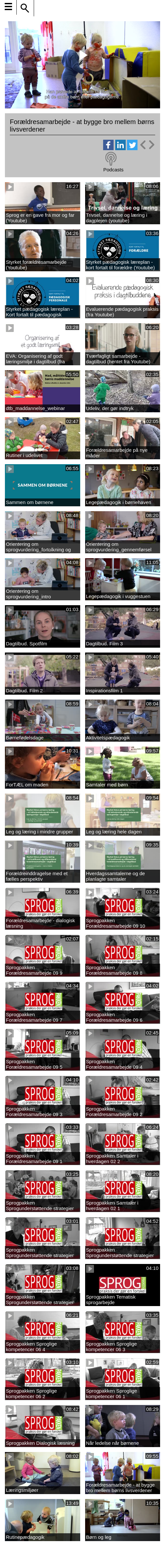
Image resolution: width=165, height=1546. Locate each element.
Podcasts (113, 169)
